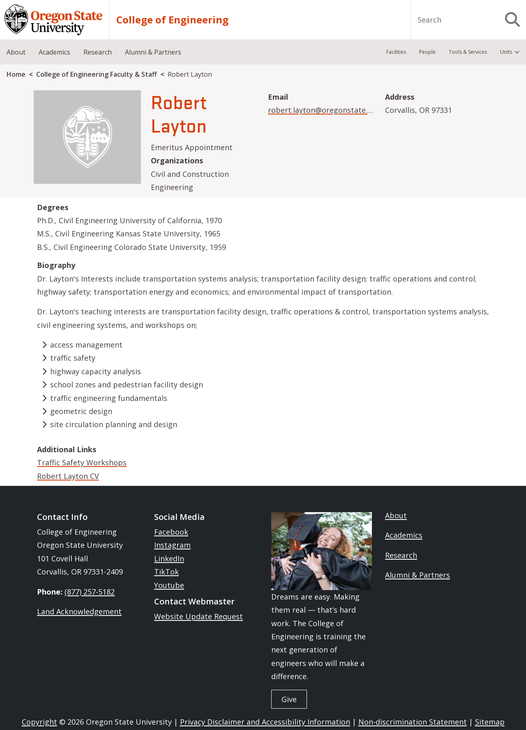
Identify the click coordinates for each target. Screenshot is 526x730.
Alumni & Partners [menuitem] (153, 52)
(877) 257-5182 (90, 592)
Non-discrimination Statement (412, 722)
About (396, 515)
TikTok (166, 572)
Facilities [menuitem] (396, 51)
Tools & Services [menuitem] (468, 51)
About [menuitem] (16, 52)
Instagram (172, 545)
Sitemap (490, 722)
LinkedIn (169, 558)
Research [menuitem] (97, 52)
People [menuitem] (427, 51)
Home (16, 74)
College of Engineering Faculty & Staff (96, 74)
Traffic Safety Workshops (82, 462)
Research (401, 555)
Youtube (169, 585)
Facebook (171, 532)
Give (289, 699)
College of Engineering (172, 20)
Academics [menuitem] (54, 52)
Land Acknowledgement (79, 611)
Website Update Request (198, 616)
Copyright (39, 722)
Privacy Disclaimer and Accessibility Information (265, 722)
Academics (403, 535)
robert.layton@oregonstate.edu (324, 110)
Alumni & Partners (417, 575)
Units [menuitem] (506, 51)
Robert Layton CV (68, 476)
